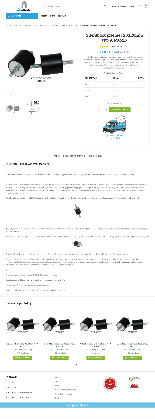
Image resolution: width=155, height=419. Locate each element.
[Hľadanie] (76, 6)
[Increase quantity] (106, 109)
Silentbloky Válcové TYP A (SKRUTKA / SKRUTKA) (56, 25)
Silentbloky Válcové (23, 25)
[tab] (56, 154)
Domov (9, 25)
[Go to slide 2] (78, 364)
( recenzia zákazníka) (119, 46)
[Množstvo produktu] (103, 109)
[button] (22, 358)
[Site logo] (24, 6)
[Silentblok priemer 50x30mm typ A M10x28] (59, 324)
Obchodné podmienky (64, 394)
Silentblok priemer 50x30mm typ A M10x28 (59, 345)
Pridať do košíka (120, 109)
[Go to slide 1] (76, 364)
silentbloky (48, 190)
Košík (57, 398)
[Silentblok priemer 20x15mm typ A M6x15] (132, 324)
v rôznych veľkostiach (117, 262)
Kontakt (58, 381)
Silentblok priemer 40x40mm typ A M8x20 (22, 345)
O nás (57, 386)
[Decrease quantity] (99, 109)
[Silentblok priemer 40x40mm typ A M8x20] (23, 324)
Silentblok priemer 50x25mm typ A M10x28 (95, 345)
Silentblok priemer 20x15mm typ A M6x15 (132, 345)
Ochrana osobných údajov (65, 390)
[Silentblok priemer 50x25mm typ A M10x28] (96, 324)
